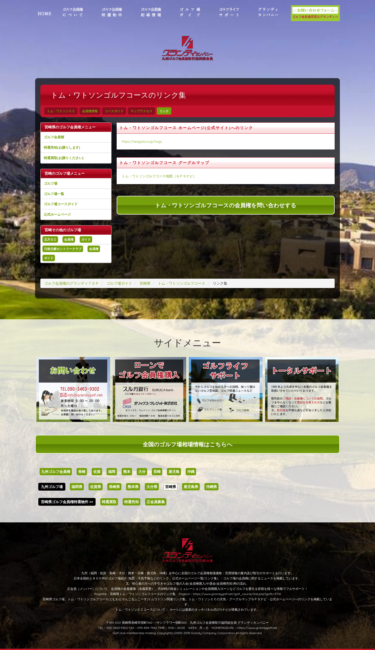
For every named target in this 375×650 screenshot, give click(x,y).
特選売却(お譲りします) (62, 147)
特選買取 (109, 501)
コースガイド (114, 111)
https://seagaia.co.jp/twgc (142, 141)
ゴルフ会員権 (54, 137)
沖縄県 (211, 486)
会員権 (68, 239)
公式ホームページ (57, 214)
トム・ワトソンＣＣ (61, 111)
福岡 (111, 471)
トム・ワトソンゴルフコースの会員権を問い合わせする (225, 205)
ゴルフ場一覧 (54, 194)
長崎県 (114, 486)
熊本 (126, 471)
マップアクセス (141, 111)
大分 (142, 471)
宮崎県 (170, 486)
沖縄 (191, 471)
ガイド (86, 239)
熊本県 (133, 486)
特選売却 (131, 501)
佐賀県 (95, 486)
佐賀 (97, 471)
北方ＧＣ (50, 239)
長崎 (81, 471)
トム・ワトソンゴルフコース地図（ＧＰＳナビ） (159, 176)
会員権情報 (90, 111)
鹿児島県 (191, 486)
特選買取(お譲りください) (63, 158)
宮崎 (157, 471)
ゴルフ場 (50, 183)
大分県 (151, 486)
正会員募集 (156, 501)
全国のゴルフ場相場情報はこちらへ (188, 444)
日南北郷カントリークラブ (63, 249)
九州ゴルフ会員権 (55, 471)
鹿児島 (173, 471)
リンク (164, 111)
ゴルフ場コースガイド (61, 204)
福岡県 (76, 486)
